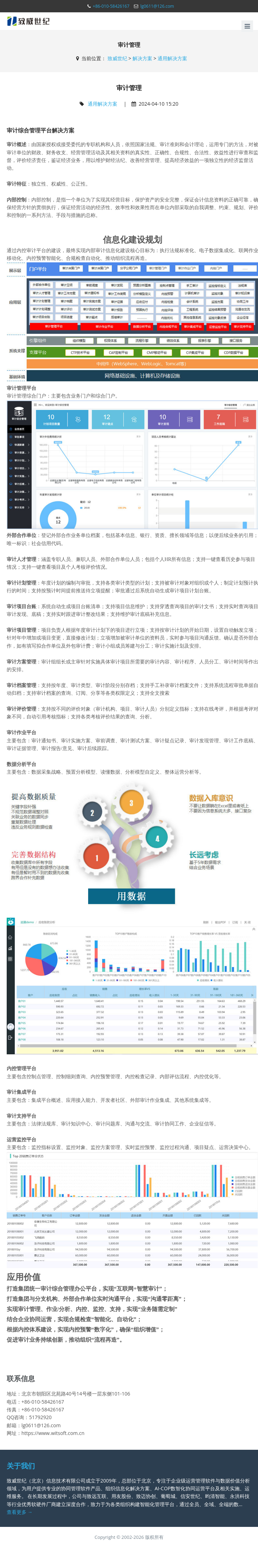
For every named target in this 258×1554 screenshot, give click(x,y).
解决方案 (142, 58)
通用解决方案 (172, 58)
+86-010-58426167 (111, 6)
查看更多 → (20, 1512)
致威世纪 (117, 58)
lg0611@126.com (157, 6)
